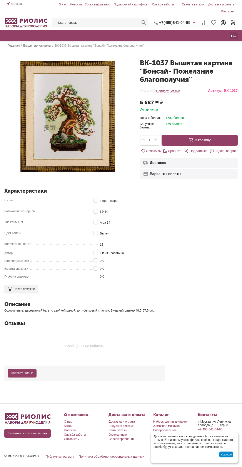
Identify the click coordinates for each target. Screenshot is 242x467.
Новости (76, 4)
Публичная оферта (59, 456)
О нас (62, 4)
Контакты (227, 11)
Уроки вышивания (97, 4)
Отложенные (117, 434)
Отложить (152, 151)
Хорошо (226, 454)
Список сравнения (121, 438)
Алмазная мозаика (166, 425)
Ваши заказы (117, 430)
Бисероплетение (165, 430)
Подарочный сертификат (131, 4)
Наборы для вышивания (170, 421)
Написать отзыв (167, 91)
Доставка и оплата (221, 4)
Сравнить (173, 151)
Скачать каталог (193, 4)
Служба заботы (163, 4)
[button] (196, 151)
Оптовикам (72, 438)
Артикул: (216, 91)
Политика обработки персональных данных (108, 456)
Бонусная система (121, 425)
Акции (68, 425)
